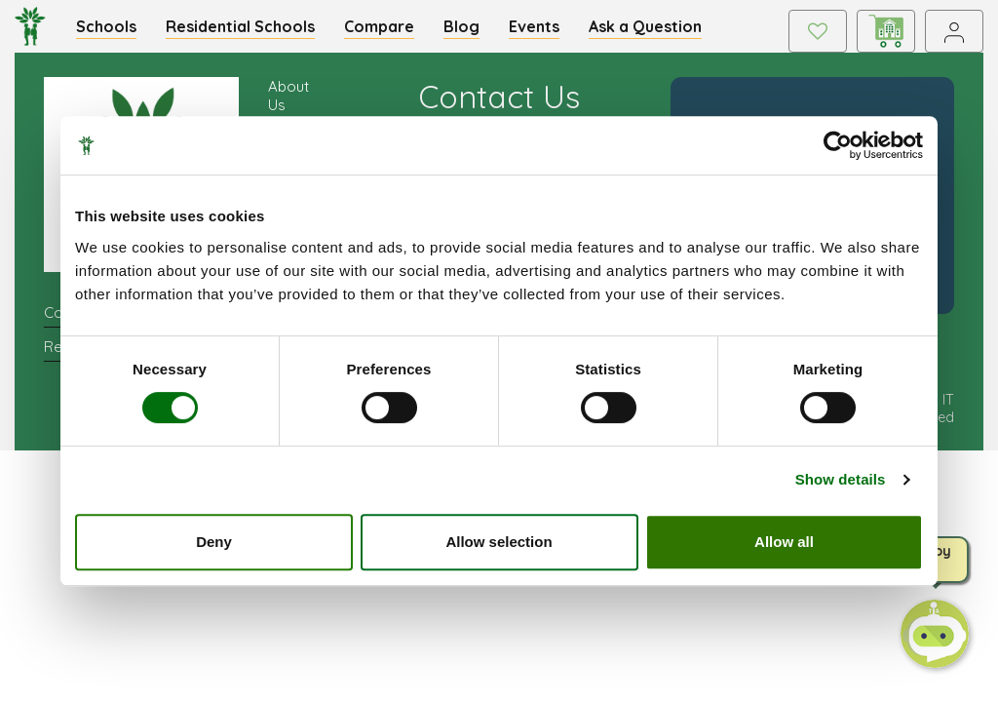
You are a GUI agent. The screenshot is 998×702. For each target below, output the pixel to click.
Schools (106, 26)
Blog (461, 26)
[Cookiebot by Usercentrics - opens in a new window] (837, 145)
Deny (214, 541)
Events (534, 26)
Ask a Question (645, 26)
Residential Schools (240, 26)
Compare (379, 26)
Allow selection (498, 541)
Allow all (784, 541)
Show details (840, 479)
